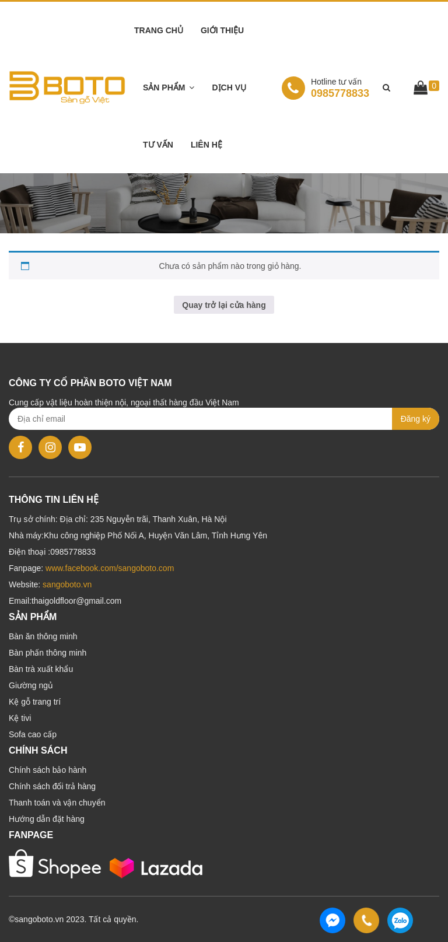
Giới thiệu (222, 30)
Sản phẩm (164, 87)
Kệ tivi (20, 718)
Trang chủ (158, 30)
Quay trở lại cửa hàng (223, 305)
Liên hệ (206, 144)
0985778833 (325, 87)
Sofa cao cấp (33, 734)
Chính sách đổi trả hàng (52, 786)
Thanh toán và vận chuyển (57, 802)
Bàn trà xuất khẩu (41, 669)
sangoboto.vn (67, 584)
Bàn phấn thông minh (47, 652)
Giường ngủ (31, 685)
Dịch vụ (229, 87)
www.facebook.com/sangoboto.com (110, 568)
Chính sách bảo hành (47, 770)
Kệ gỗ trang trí (35, 701)
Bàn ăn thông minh (43, 636)
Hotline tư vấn (336, 81)
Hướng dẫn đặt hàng (47, 819)
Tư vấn (158, 144)
